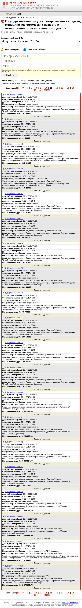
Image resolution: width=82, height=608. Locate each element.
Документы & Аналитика (21, 18)
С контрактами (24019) (29, 80)
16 (35, 90)
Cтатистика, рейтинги (36, 49)
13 (62, 88)
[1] (17, 88)
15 (73, 88)
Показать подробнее (41, 116)
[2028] (47, 90)
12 (57, 88)
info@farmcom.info (70, 603)
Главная (4, 18)
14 (68, 88)
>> (40, 90)
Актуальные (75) (9, 80)
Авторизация (15, 14)
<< (23, 88)
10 (46, 88)
